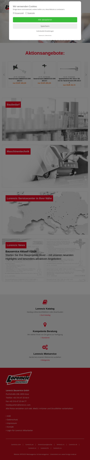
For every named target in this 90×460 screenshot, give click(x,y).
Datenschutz (48, 35)
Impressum (41, 35)
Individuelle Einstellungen (45, 31)
